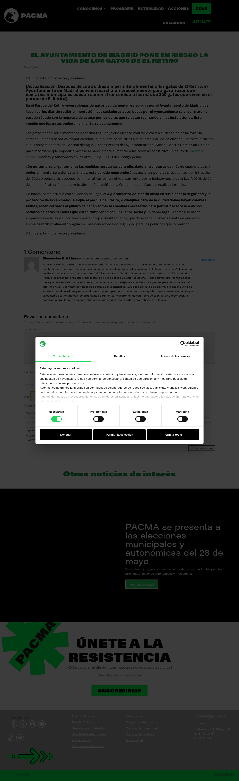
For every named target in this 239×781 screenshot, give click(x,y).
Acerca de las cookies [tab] (175, 356)
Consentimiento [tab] (63, 356)
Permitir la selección (119, 434)
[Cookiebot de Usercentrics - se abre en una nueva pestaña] (183, 344)
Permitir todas (173, 434)
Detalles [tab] (119, 356)
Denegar (65, 434)
